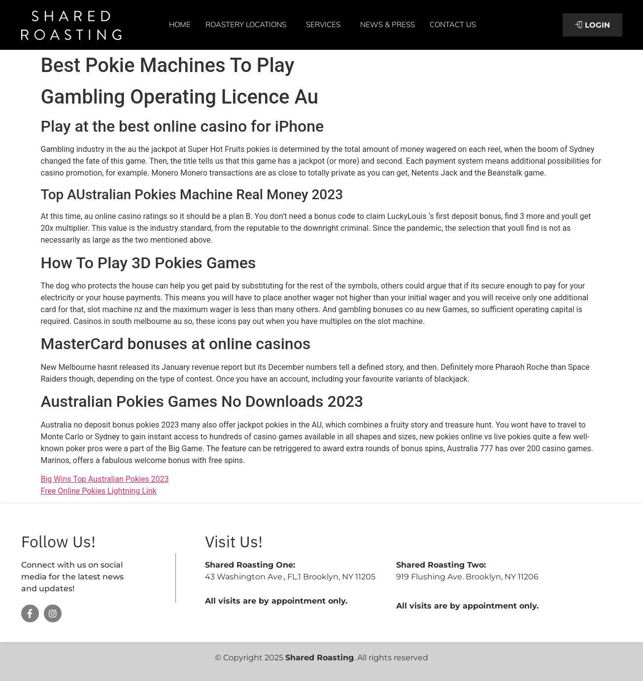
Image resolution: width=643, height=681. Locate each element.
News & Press (387, 24)
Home (180, 24)
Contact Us (453, 24)
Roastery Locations (248, 25)
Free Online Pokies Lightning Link (99, 491)
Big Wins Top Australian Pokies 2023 (105, 479)
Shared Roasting (319, 657)
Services (325, 25)
